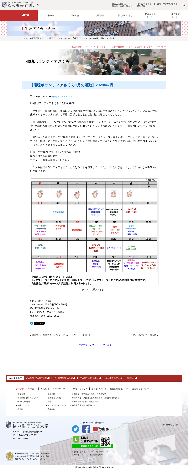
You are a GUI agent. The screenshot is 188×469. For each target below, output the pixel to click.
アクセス (104, 47)
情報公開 (141, 6)
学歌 (49, 401)
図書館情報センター (150, 15)
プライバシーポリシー (156, 47)
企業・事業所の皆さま (167, 4)
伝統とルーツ (23, 405)
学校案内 (50, 15)
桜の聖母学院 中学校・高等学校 (121, 378)
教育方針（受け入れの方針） (29, 398)
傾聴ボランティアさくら (59, 38)
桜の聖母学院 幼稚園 (64, 378)
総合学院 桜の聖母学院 (37, 378)
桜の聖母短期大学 (170, 425)
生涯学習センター (175, 15)
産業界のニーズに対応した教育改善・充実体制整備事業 (96, 398)
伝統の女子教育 (24, 401)
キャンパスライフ (61, 388)
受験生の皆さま (119, 4)
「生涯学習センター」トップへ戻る (94, 345)
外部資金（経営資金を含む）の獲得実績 (89, 394)
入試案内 (100, 15)
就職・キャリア (80, 388)
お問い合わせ (118, 47)
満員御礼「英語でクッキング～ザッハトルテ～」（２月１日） (63, 335)
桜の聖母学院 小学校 (90, 378)
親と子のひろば (125, 15)
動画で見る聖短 (54, 398)
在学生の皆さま (144, 4)
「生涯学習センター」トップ (82, 47)
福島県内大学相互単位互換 (83, 405)
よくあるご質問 (135, 47)
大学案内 (20, 388)
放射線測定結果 (96, 455)
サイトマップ (79, 455)
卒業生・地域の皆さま (122, 6)
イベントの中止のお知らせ (143, 335)
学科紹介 (75, 15)
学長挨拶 (21, 394)
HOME (26, 38)
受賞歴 (20, 409)
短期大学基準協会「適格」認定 (85, 401)
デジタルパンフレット (57, 405)
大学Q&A (51, 409)
